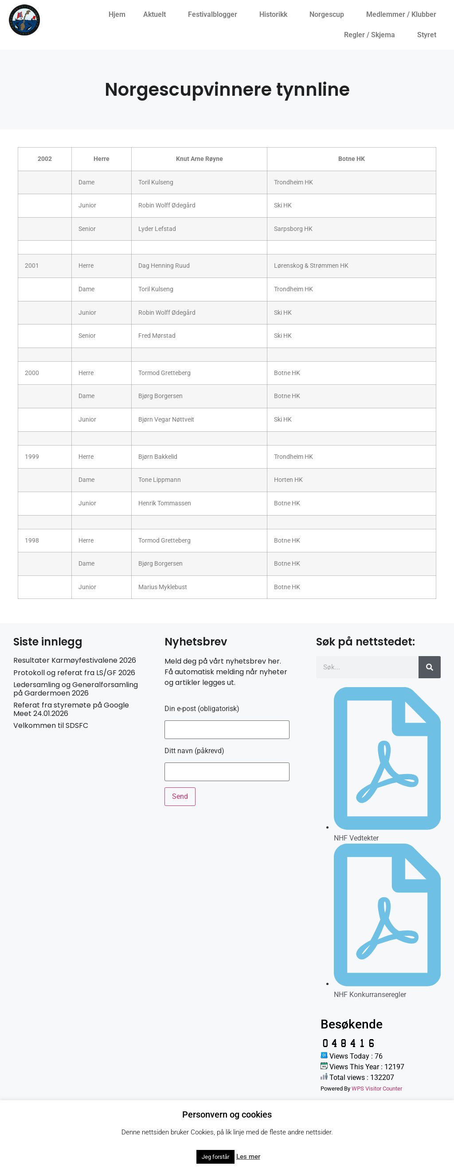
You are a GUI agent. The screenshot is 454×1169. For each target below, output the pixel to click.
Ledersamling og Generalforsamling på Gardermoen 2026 (75, 689)
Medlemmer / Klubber (403, 14)
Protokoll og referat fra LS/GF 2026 (74, 673)
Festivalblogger (215, 14)
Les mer (248, 1157)
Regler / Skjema (371, 35)
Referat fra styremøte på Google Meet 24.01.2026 (71, 709)
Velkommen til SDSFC (50, 725)
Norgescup (328, 14)
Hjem (117, 14)
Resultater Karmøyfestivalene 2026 (74, 660)
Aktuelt (156, 14)
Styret (429, 35)
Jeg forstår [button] (215, 1156)
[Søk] (430, 667)
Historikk (275, 14)
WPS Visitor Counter (377, 1088)
